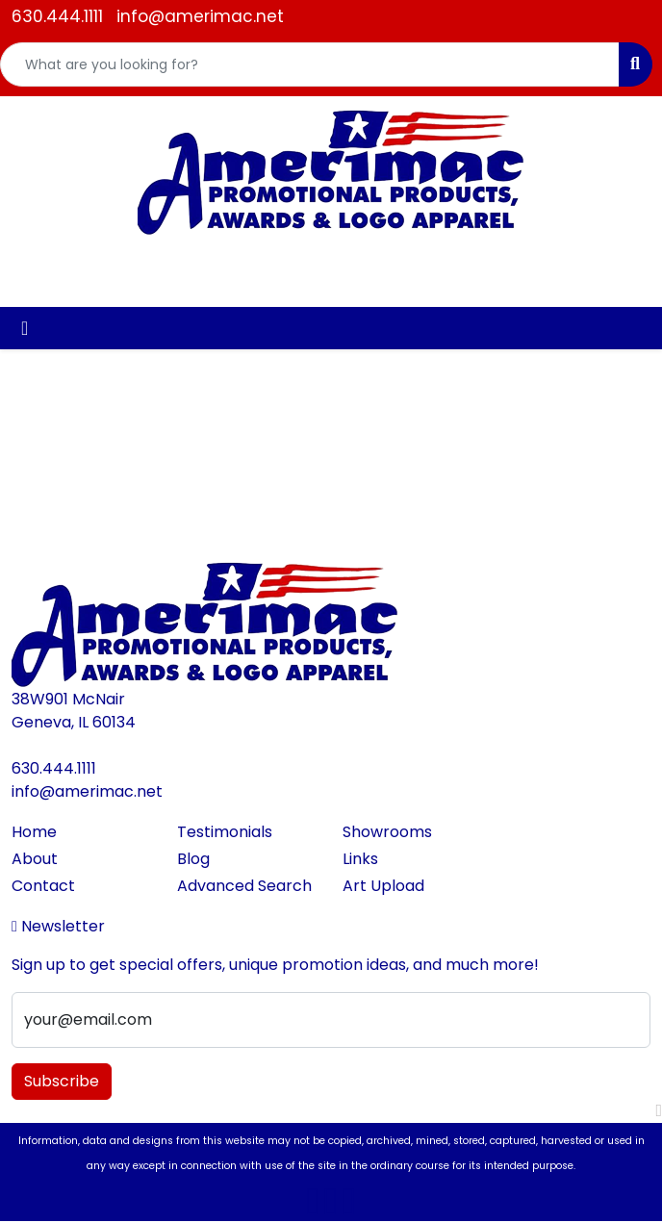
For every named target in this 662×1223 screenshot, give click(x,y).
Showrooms (387, 832)
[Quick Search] (310, 64)
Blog (193, 859)
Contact (43, 886)
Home (34, 832)
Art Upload (383, 886)
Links (360, 859)
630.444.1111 (57, 16)
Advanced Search (244, 886)
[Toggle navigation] (24, 328)
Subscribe (61, 1081)
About (35, 859)
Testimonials (224, 832)
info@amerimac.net (200, 16)
